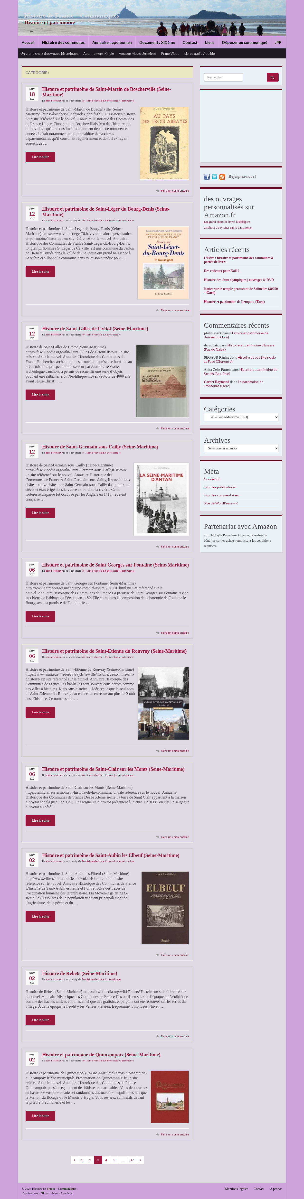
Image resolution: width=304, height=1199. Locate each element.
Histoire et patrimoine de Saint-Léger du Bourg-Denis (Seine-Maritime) (106, 211)
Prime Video (170, 53)
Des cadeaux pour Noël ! (221, 271)
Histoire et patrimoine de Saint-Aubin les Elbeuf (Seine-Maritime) (110, 855)
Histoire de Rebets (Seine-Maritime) (79, 973)
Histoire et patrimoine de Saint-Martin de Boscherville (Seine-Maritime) (106, 91)
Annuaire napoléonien (112, 42)
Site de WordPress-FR (221, 503)
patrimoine (128, 100)
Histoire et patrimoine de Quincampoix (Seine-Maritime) (101, 1054)
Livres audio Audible (199, 53)
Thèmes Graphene (61, 1193)
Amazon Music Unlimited (137, 53)
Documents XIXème (157, 42)
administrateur (54, 100)
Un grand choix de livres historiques (227, 221)
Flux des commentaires (221, 495)
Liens (210, 42)
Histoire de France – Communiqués (68, 15)
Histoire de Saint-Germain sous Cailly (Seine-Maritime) (100, 446)
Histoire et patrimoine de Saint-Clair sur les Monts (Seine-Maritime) (113, 769)
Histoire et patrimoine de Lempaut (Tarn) (234, 302)
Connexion (212, 479)
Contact (190, 42)
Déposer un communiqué (244, 42)
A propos (276, 1189)
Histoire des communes (63, 42)
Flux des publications (220, 487)
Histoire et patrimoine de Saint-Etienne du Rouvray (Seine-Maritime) (114, 651)
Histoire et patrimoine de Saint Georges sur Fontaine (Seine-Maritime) (115, 564)
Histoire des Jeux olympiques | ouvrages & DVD (239, 280)
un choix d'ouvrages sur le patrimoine (228, 227)
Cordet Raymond (216, 382)
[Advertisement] (241, 127)
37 (132, 1160)
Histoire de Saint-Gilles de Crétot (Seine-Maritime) (95, 328)
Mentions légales (236, 1189)
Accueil (28, 42)
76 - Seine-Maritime (93, 100)
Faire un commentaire (175, 190)
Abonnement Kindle (98, 53)
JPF (278, 42)
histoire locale (113, 100)
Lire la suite (40, 157)
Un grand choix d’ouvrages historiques (49, 53)
